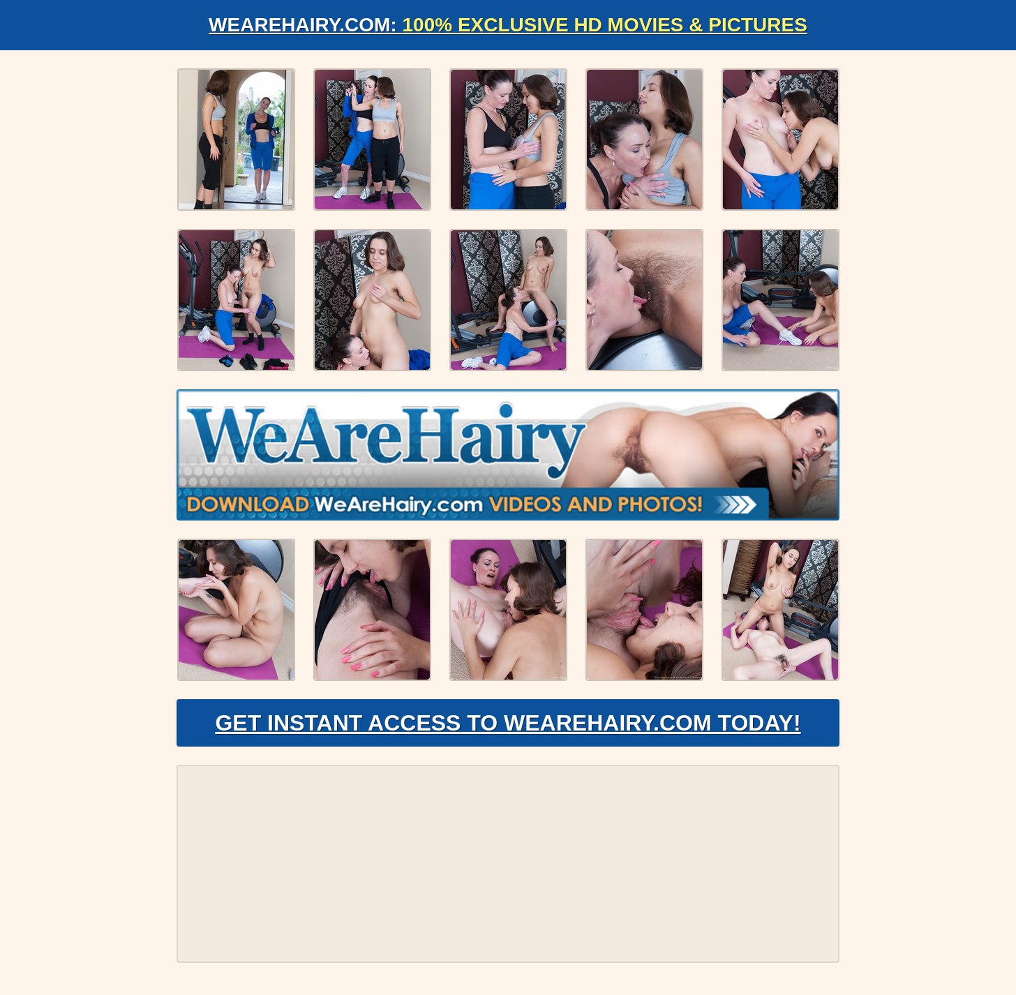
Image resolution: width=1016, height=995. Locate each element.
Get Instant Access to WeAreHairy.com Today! (507, 722)
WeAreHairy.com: (508, 25)
